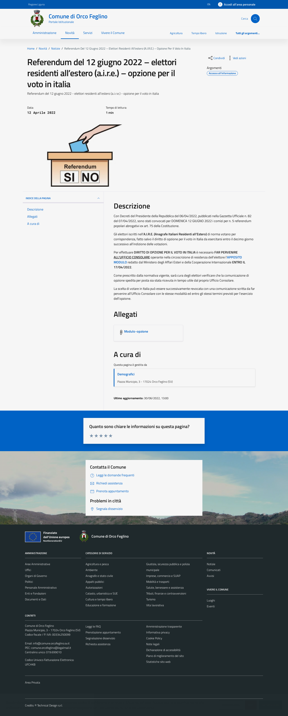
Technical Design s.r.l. (50, 705)
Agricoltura (176, 33)
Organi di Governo (36, 576)
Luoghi (211, 600)
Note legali (152, 644)
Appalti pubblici (95, 581)
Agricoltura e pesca (97, 564)
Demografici (125, 374)
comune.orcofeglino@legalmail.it (51, 648)
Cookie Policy (154, 638)
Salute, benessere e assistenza (165, 587)
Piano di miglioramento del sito (165, 656)
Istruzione (221, 33)
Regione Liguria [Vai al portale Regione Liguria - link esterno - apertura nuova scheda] (36, 4)
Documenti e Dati (35, 599)
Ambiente (92, 570)
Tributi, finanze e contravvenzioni (166, 593)
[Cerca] (255, 18)
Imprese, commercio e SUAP (163, 576)
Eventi (211, 606)
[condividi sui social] (216, 58)
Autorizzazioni (94, 587)
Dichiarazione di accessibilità (163, 650)
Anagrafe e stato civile (99, 576)
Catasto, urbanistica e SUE (102, 593)
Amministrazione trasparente (164, 626)
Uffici (28, 570)
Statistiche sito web (158, 661)
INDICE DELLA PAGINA (63, 198)
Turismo (150, 599)
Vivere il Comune (113, 32)
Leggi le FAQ (93, 626)
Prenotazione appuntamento (103, 632)
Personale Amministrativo (41, 587)
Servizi (87, 32)
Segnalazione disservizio (100, 638)
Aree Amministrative (37, 564)
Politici (29, 581)
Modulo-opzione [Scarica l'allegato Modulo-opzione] (136, 331)
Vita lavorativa (155, 605)
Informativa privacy (158, 632)
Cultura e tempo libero (99, 599)
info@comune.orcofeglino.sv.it (51, 643)
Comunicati (213, 570)
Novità (69, 32)
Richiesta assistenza (98, 644)
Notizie (211, 564)
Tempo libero (198, 33)
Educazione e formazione (101, 605)
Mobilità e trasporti (157, 581)
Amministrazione (44, 32)
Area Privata (32, 682)
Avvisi (210, 576)
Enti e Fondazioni (35, 593)
